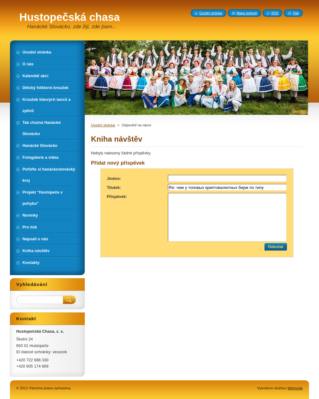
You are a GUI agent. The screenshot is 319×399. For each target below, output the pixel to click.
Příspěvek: (117, 196)
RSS (274, 13)
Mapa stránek (246, 13)
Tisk (296, 13)
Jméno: (114, 178)
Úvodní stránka (103, 125)
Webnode (295, 388)
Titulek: (114, 187)
